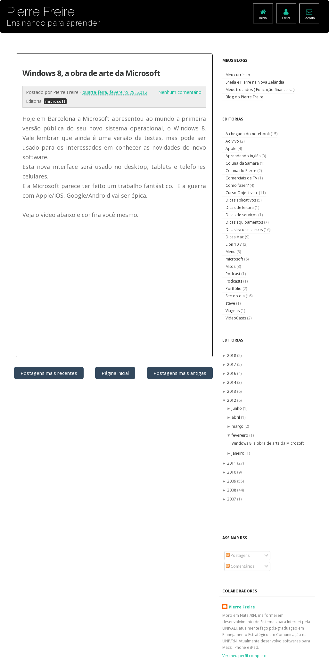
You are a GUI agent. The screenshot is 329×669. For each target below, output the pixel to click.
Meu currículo (238, 75)
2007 (232, 499)
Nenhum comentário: (180, 92)
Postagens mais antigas (179, 373)
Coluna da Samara (243, 163)
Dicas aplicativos (241, 200)
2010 (232, 472)
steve (231, 303)
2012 (232, 400)
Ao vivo (233, 141)
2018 (232, 355)
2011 (232, 463)
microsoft (55, 101)
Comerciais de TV (242, 178)
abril (236, 417)
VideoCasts (236, 318)
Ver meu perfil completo (244, 655)
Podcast (233, 274)
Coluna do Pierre (241, 170)
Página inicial (115, 373)
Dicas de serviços (242, 215)
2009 (232, 481)
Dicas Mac (235, 237)
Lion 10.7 (234, 244)
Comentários (240, 566)
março (238, 426)
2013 (232, 391)
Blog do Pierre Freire (244, 97)
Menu (231, 251)
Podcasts (234, 281)
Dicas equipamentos (245, 222)
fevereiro (240, 435)
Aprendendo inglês (243, 156)
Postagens (238, 555)
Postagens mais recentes (49, 373)
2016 (232, 373)
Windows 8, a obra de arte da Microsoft (91, 73)
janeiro (238, 453)
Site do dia (236, 296)
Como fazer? (238, 185)
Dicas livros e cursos (245, 229)
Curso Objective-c (242, 192)
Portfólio (234, 288)
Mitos (231, 266)
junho (237, 408)
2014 (232, 382)
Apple (231, 148)
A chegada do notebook (248, 133)
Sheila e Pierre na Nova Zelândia (255, 82)
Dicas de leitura (240, 207)
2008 (232, 490)
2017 (232, 364)
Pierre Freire (242, 607)
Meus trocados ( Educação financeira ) (260, 89)
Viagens (233, 310)
